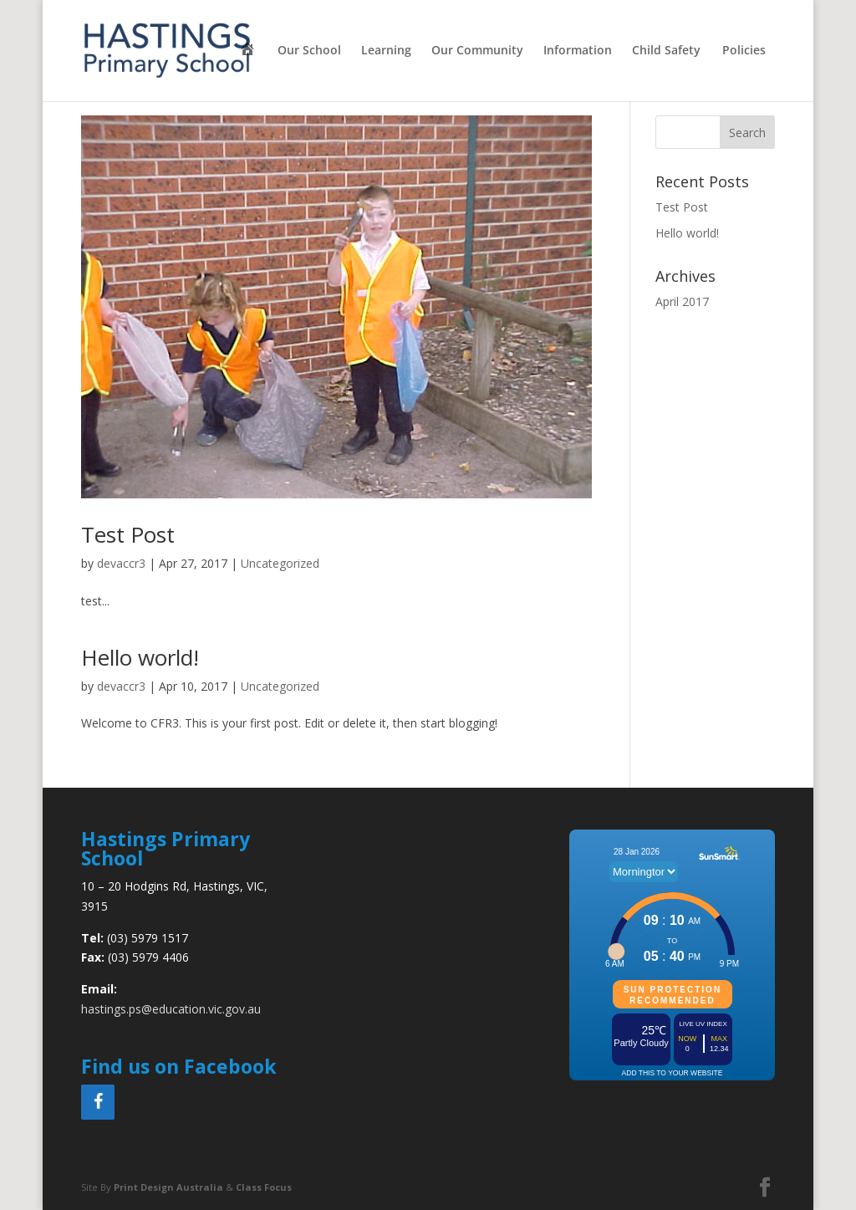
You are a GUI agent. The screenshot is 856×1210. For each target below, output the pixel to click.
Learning (386, 51)
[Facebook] (98, 1102)
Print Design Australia (168, 1187)
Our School (309, 51)
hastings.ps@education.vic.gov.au (171, 1009)
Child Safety (666, 51)
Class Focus (264, 1187)
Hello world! (140, 657)
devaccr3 (121, 563)
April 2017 (682, 301)
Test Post (128, 534)
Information (577, 51)
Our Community (477, 51)
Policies (744, 51)
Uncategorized (280, 563)
